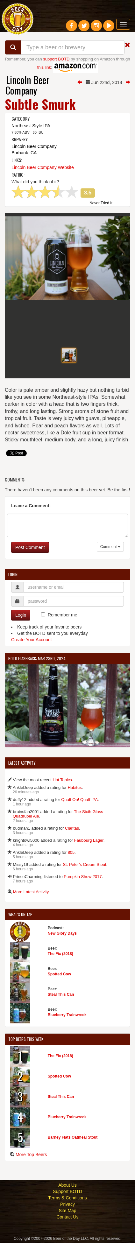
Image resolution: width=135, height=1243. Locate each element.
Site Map (67, 1210)
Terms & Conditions (67, 1197)
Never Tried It (100, 203)
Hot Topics (62, 779)
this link (44, 67)
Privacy (67, 1204)
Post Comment (30, 547)
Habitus (75, 787)
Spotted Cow (59, 974)
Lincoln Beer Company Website (42, 167)
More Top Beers (31, 1154)
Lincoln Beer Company (27, 85)
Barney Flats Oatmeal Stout (73, 1137)
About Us (67, 1185)
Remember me (62, 614)
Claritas (72, 828)
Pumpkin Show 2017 (83, 876)
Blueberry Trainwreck (67, 1015)
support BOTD (56, 59)
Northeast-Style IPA (30, 125)
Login (20, 615)
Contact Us (67, 1216)
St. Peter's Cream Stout (84, 864)
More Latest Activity (31, 891)
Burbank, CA (24, 152)
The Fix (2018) (60, 954)
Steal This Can (61, 994)
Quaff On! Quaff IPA (79, 799)
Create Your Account (31, 639)
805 (71, 852)
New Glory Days (62, 933)
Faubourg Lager (88, 840)
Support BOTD (67, 1191)
